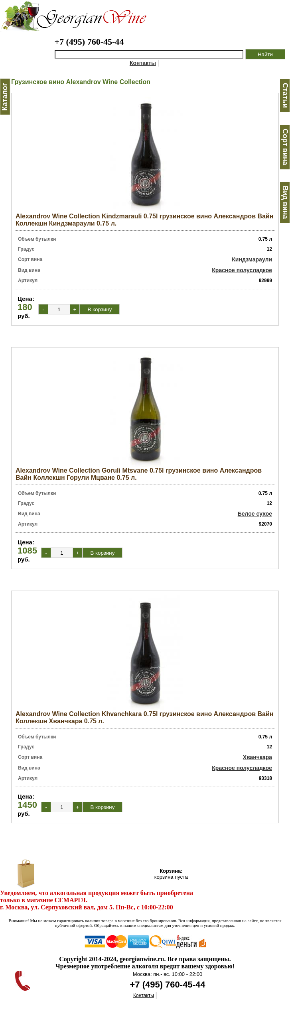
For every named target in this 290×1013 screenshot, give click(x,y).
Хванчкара (257, 757)
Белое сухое (255, 513)
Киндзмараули (252, 259)
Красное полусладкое (242, 270)
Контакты (143, 63)
